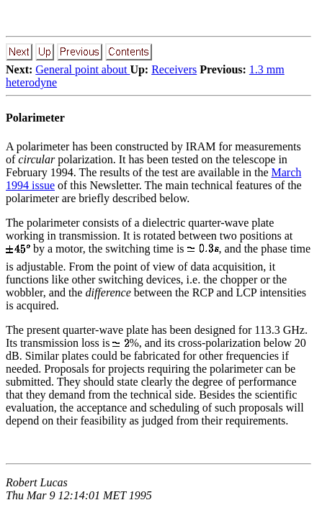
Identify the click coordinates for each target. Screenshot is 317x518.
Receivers (174, 69)
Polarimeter (35, 118)
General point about (82, 69)
